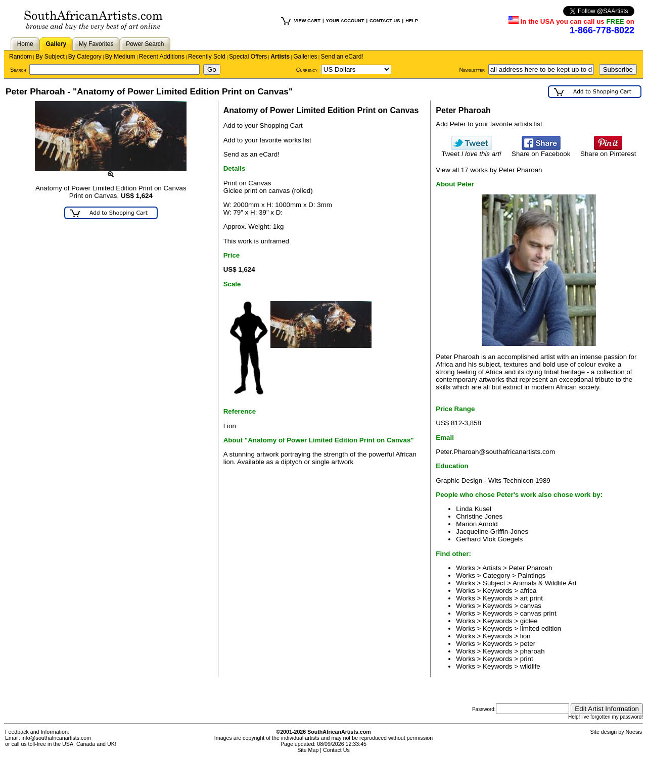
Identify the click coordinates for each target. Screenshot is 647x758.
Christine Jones (479, 516)
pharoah (532, 651)
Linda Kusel (473, 509)
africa (528, 590)
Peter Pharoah (530, 568)
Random (20, 56)
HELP (411, 20)
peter (527, 643)
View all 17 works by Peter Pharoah (489, 170)
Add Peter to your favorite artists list (489, 124)
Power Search (145, 43)
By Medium (120, 56)
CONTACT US (384, 20)
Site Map (307, 750)
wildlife (530, 666)
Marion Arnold (476, 524)
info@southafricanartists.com (56, 738)
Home (25, 43)
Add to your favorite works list (267, 140)
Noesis (633, 732)
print (526, 659)
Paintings (531, 575)
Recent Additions (161, 56)
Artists (280, 56)
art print (531, 598)
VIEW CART (307, 20)
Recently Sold (206, 56)
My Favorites (96, 43)
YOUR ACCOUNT (345, 20)
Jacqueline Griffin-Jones (492, 531)
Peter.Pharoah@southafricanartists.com (495, 452)
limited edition (541, 628)
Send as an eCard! (251, 154)
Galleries (305, 56)
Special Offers (248, 56)
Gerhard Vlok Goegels (489, 539)
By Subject (49, 56)
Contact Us (336, 750)
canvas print (538, 613)
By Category (85, 56)
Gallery (55, 43)
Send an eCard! (342, 56)
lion (525, 636)
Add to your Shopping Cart (263, 125)
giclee (529, 621)
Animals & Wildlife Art (545, 583)
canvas (530, 606)
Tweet (471, 151)
